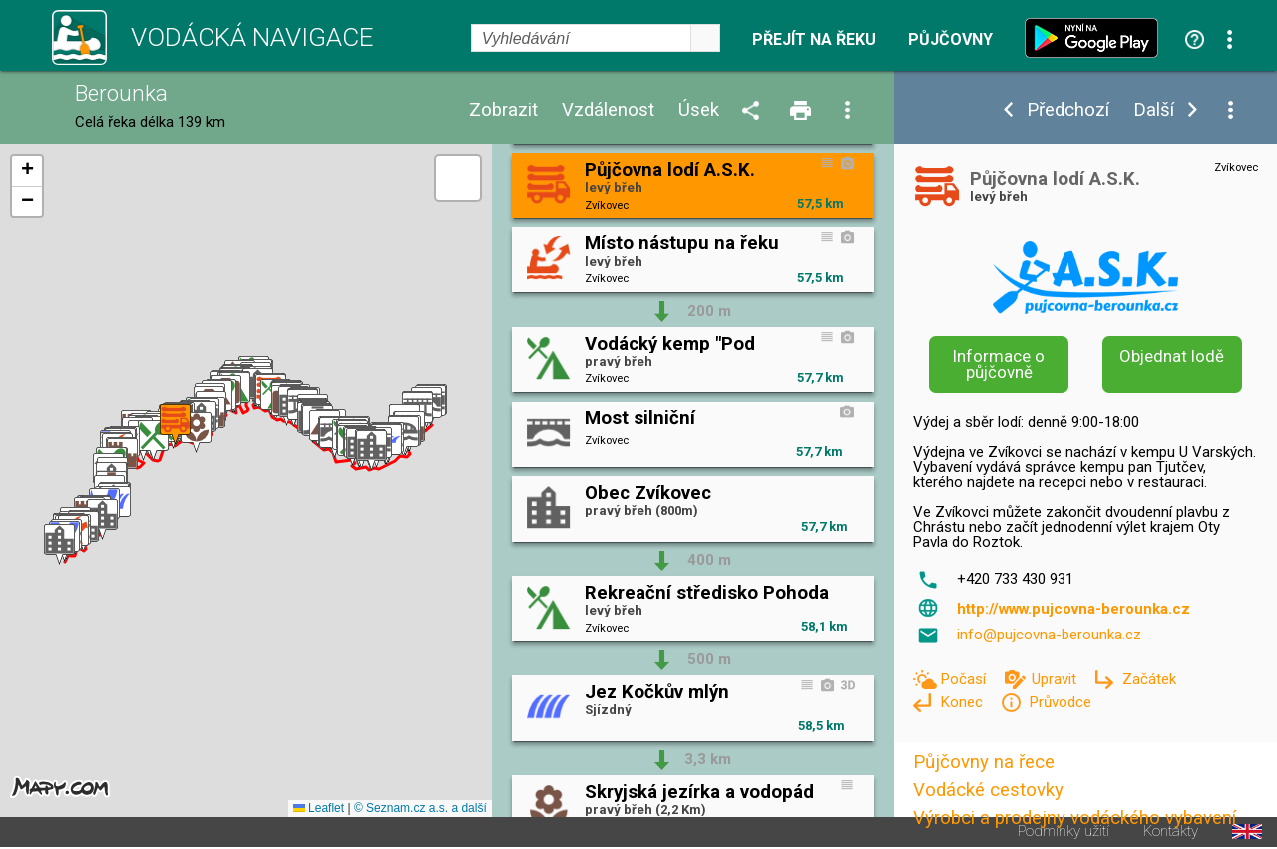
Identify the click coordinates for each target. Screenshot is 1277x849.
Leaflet (318, 808)
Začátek (1149, 679)
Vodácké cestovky (988, 790)
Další (1153, 110)
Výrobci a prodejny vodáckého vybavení (1074, 818)
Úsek (698, 110)
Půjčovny (950, 40)
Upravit (1056, 679)
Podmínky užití (1063, 831)
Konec (963, 702)
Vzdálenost (608, 110)
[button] (59, 544)
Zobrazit (503, 110)
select (705, 38)
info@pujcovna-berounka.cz (1049, 634)
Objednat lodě (1171, 356)
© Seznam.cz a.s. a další (420, 808)
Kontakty (1170, 831)
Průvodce (1060, 702)
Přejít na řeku (814, 40)
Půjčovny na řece (984, 762)
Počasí (965, 679)
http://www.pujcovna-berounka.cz (1073, 609)
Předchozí (1068, 110)
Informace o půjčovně (999, 364)
